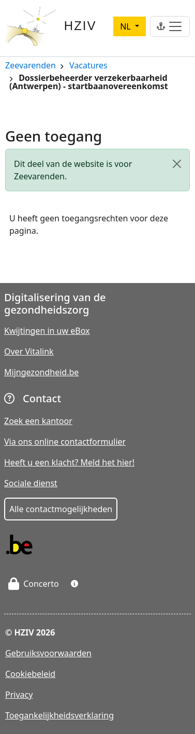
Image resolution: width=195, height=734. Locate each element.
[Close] (176, 163)
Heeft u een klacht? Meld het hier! (69, 462)
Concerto (33, 583)
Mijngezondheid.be (41, 372)
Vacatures (88, 66)
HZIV (80, 26)
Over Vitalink (29, 351)
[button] (74, 583)
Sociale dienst (30, 483)
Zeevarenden (30, 66)
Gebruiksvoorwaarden (48, 653)
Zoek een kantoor (38, 421)
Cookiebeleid (30, 674)
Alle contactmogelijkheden (60, 509)
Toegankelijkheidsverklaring (59, 715)
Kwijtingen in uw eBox (47, 330)
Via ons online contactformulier (65, 441)
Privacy (19, 694)
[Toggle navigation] (170, 26)
